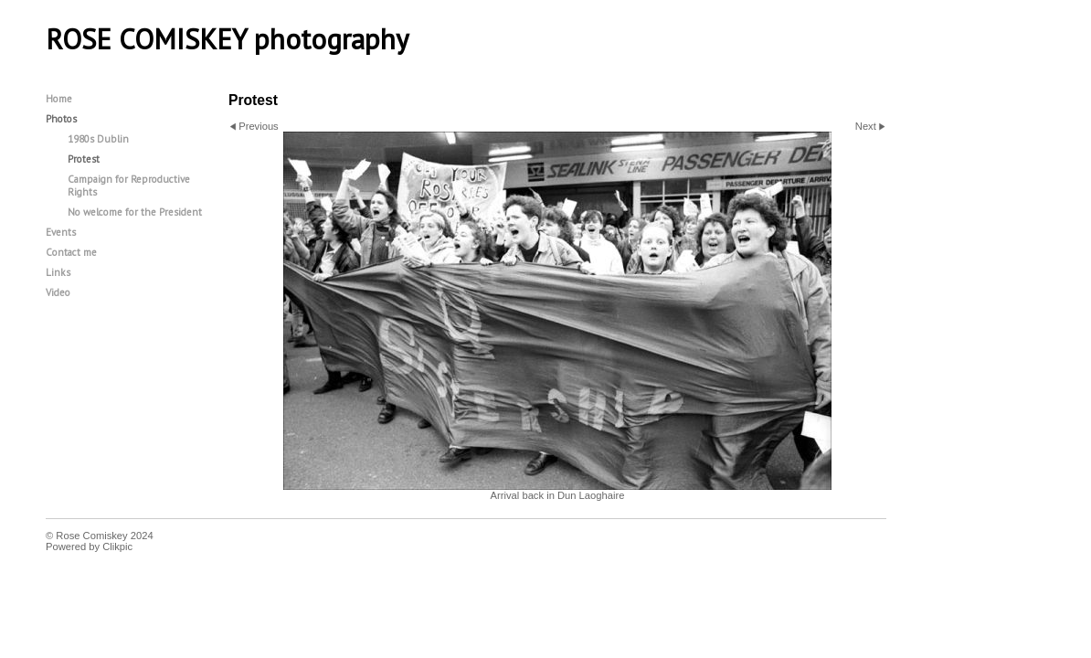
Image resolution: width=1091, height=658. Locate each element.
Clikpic (117, 546)
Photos (61, 118)
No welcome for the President (135, 212)
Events (61, 232)
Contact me (71, 252)
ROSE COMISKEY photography (227, 39)
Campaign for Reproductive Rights (129, 185)
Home (59, 98)
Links (58, 272)
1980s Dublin (98, 139)
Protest (84, 159)
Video (58, 292)
